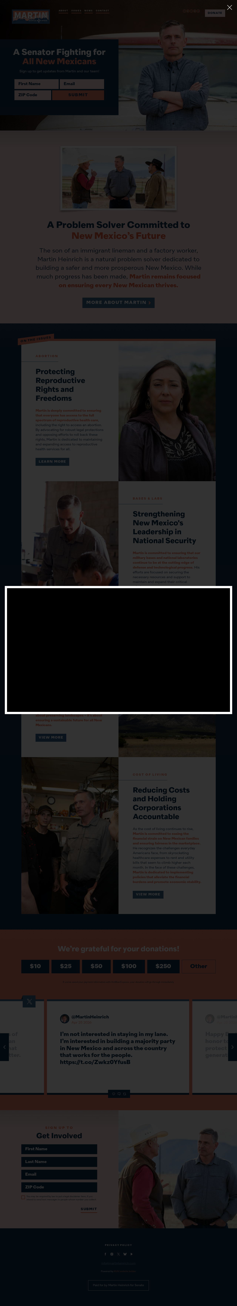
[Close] (229, 7)
